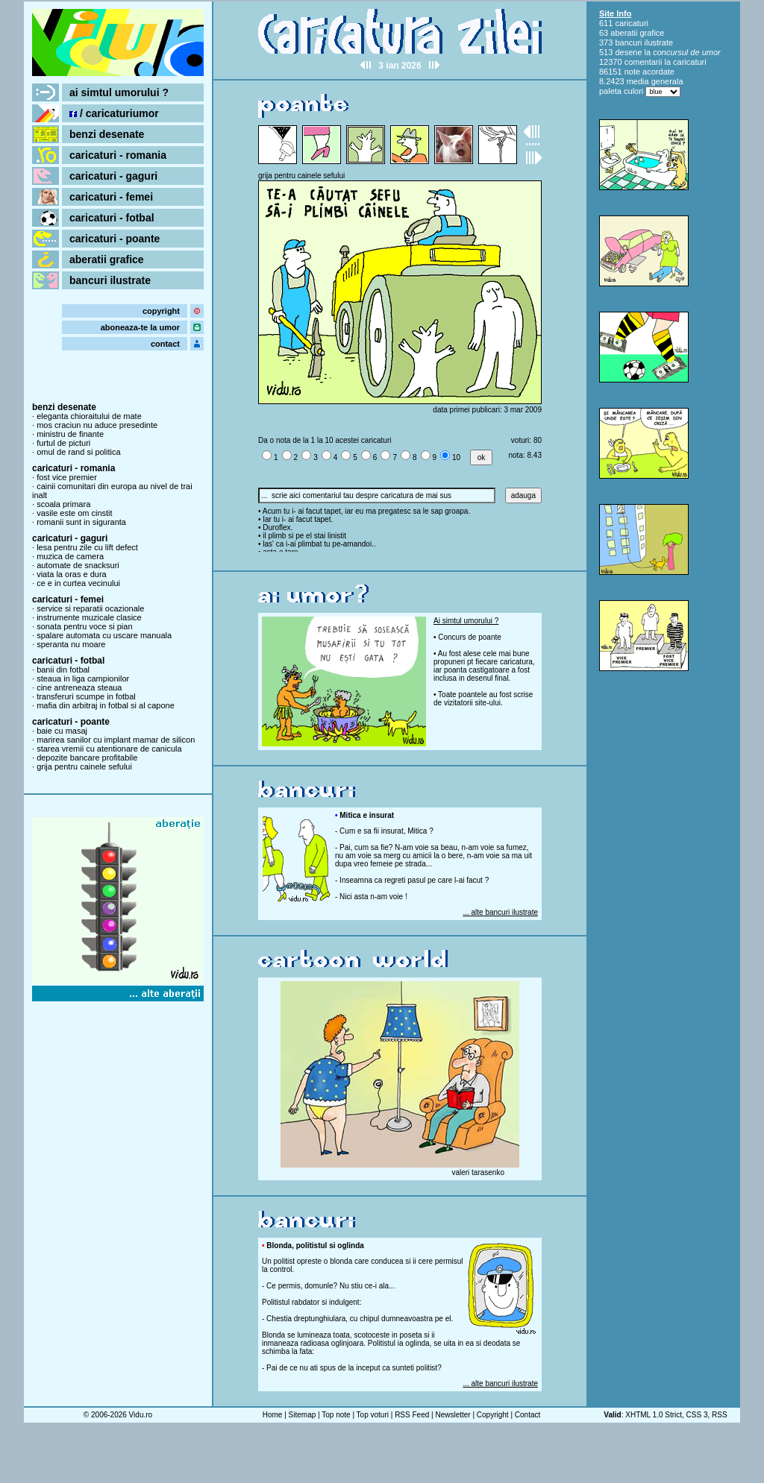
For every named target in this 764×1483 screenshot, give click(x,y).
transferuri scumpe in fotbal (86, 696)
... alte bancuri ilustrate (500, 912)
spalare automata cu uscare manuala (104, 635)
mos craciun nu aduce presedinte (97, 425)
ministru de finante (70, 433)
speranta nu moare (71, 644)
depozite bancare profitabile (87, 757)
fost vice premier (67, 477)
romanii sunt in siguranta (81, 521)
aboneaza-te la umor (140, 327)
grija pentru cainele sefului (84, 766)
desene (628, 52)
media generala (655, 81)
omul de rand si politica (79, 451)
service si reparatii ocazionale (90, 608)
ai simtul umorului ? (119, 92)
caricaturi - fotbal (111, 218)
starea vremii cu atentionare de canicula (109, 748)
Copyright (493, 1415)
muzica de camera (70, 556)
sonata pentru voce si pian (84, 626)
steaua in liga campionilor (83, 678)
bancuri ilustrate (110, 280)
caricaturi (631, 23)
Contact (527, 1415)
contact (165, 343)
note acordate (649, 71)
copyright (161, 310)
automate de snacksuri (78, 565)
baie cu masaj (62, 730)
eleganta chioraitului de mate (89, 416)
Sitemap (302, 1415)
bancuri (628, 42)
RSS (719, 1415)
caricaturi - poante (114, 239)
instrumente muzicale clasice (89, 617)
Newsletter (452, 1415)
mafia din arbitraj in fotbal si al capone (106, 705)
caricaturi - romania (117, 155)
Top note (336, 1415)
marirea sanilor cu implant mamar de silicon (116, 739)
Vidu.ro (141, 1415)
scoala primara (63, 504)
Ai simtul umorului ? (465, 621)
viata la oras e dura (72, 574)
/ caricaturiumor (114, 113)
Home (273, 1415)
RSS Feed (412, 1415)
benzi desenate (106, 134)
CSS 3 (697, 1415)
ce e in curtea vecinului (78, 583)
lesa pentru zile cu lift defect (87, 547)
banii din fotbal (63, 669)
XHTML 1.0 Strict (653, 1415)
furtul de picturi (63, 442)
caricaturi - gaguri (113, 176)
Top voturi (373, 1415)
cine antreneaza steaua (79, 687)
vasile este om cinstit (74, 512)
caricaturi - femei (111, 197)
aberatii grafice (106, 259)
